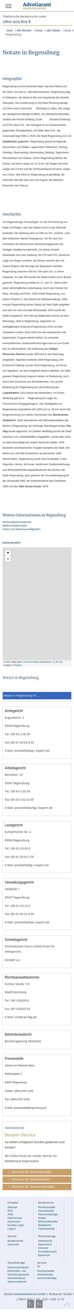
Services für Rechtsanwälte (31, 1172)
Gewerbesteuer (16, 1278)
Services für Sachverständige (32, 1187)
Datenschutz (14, 1217)
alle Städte (53, 30)
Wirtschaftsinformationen (17, 522)
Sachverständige (48, 1214)
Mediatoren (44, 1225)
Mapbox (18, 665)
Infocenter (13, 1244)
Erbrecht (43, 1247)
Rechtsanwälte (46, 1207)
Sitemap (12, 1207)
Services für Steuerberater (30, 1179)
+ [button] (8, 552)
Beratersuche (15, 1240)
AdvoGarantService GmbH (29, 1294)
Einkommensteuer (18, 1267)
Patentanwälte (46, 1228)
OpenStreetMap (31, 662)
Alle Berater (24, 30)
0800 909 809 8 (17, 22)
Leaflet (7, 662)
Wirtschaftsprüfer (48, 1221)
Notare (42, 1217)
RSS (10, 1210)
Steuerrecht (45, 1244)
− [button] (8, 558)
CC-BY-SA (57, 662)
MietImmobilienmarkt (15, 525)
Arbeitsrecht (45, 1240)
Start (10, 30)
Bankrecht (44, 1255)
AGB (10, 1214)
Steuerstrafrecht (16, 1281)
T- (30, 1304)
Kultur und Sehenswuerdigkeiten (21, 529)
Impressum (14, 1221)
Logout (11, 1228)
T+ (39, 1304)
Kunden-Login (15, 1225)
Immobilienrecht (47, 1251)
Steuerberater (46, 1210)
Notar (39, 30)
